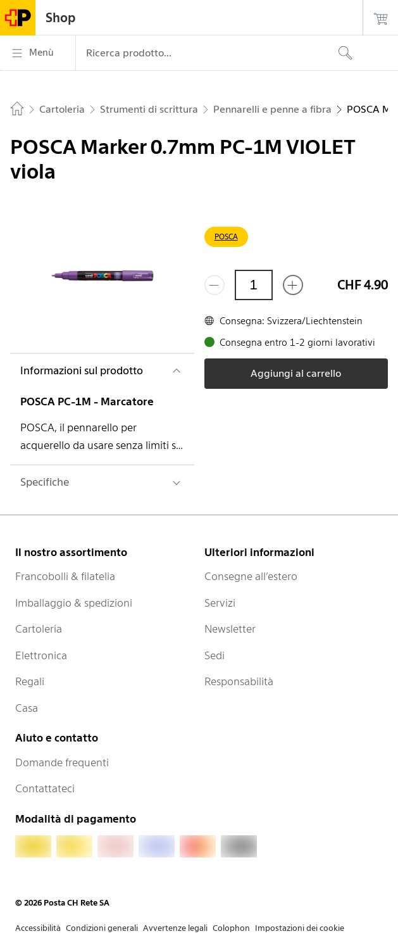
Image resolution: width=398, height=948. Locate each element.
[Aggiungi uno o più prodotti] (293, 285)
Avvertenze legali (175, 928)
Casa (26, 708)
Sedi (214, 655)
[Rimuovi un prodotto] (214, 285)
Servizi (219, 603)
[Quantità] (254, 285)
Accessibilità (38, 928)
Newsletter (230, 629)
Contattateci (45, 788)
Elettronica (41, 655)
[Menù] (37, 53)
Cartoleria (38, 629)
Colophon (231, 928)
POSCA (226, 236)
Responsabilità (238, 681)
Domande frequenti (62, 762)
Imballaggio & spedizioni (73, 603)
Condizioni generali (102, 928)
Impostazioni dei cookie (299, 928)
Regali (29, 681)
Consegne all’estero (250, 576)
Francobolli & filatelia (65, 576)
